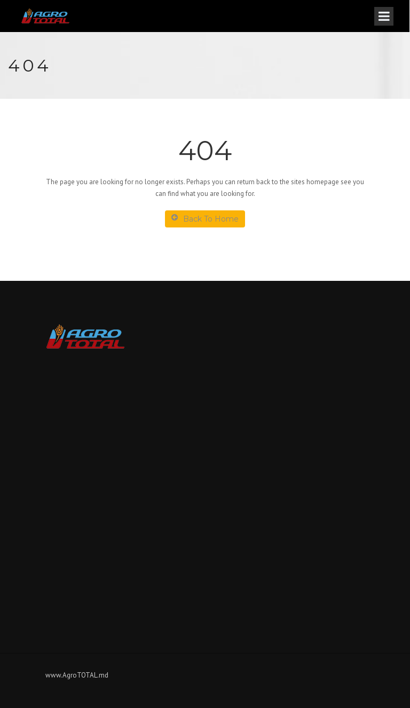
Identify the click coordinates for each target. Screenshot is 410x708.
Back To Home (205, 219)
